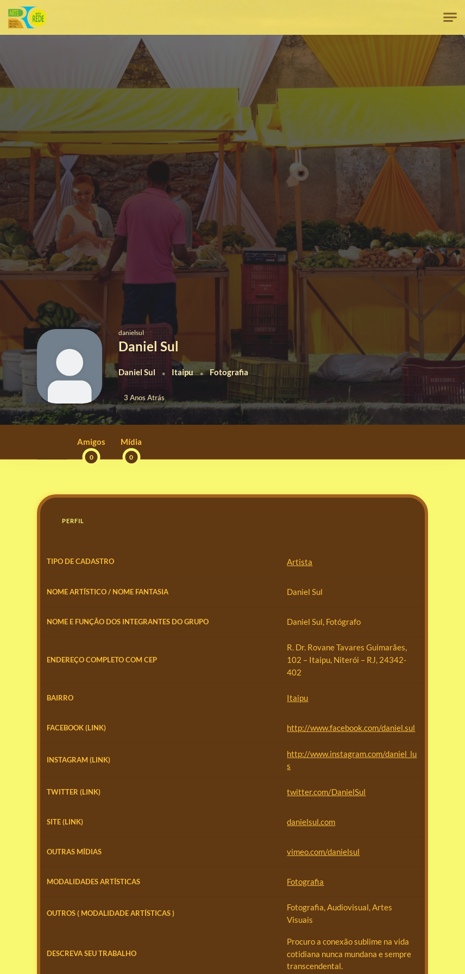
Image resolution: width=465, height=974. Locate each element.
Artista (162, 562)
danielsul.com (173, 852)
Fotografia (167, 916)
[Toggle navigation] (450, 17)
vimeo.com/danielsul (185, 882)
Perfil (52, 441)
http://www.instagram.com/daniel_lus (216, 791)
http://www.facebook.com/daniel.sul (213, 760)
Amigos (91, 448)
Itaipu (160, 730)
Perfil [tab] (73, 520)
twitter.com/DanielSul (188, 821)
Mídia (131, 448)
